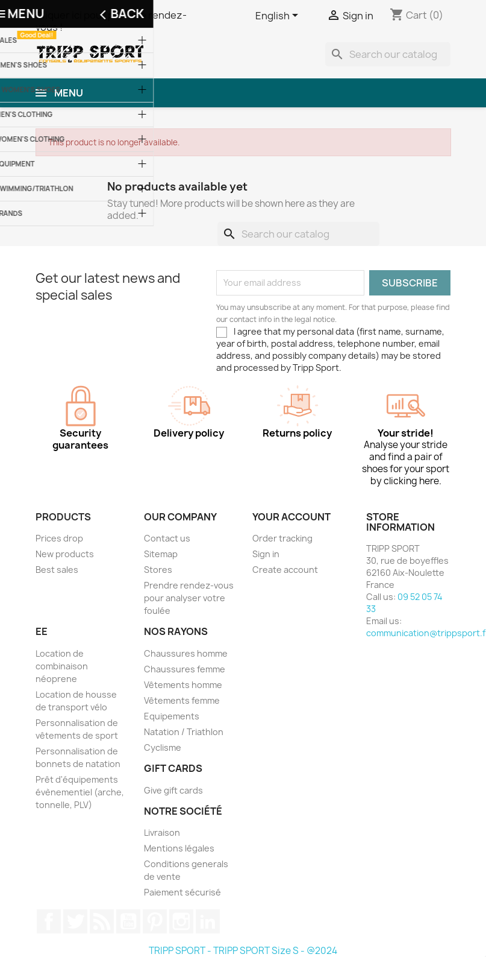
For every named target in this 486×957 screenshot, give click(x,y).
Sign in (265, 554)
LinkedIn (208, 921)
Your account (291, 516)
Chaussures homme (186, 653)
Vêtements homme (183, 684)
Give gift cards (173, 790)
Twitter (75, 921)
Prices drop (59, 538)
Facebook (49, 921)
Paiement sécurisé (182, 892)
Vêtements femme (182, 700)
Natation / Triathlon (183, 731)
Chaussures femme (184, 669)
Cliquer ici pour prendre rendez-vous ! (111, 21)
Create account (285, 569)
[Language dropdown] (278, 16)
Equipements (171, 716)
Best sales (57, 569)
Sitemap (161, 554)
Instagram (181, 921)
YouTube (128, 921)
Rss (102, 921)
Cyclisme (162, 747)
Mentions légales (179, 848)
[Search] (387, 54)
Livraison (162, 832)
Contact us (167, 538)
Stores (158, 569)
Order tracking (282, 538)
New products (65, 554)
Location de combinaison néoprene (62, 666)
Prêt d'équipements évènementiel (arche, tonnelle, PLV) (80, 792)
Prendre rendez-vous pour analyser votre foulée (189, 598)
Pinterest (155, 921)
